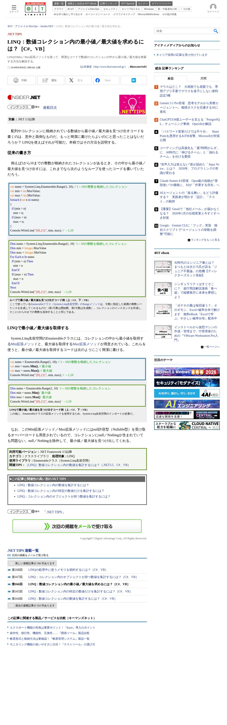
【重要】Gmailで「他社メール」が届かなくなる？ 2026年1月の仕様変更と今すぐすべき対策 (190, 213)
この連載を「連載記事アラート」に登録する (77, 526)
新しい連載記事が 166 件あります (35, 563)
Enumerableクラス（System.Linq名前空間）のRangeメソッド (65, 304)
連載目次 (50, 107)
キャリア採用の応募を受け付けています (182, 54)
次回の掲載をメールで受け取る (30, 555)
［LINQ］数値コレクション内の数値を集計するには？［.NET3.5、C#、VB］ (77, 465)
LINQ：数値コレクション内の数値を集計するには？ (53, 485)
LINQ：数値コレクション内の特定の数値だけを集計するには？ (61, 490)
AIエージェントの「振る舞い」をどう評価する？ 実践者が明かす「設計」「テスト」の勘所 (189, 197)
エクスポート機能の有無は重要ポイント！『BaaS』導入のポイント (52, 627)
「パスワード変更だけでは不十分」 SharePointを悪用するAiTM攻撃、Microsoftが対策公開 (190, 136)
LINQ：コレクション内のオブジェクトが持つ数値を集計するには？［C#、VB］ (83, 577)
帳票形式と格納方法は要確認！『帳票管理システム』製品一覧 (50, 638)
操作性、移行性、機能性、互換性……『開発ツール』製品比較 (50, 633)
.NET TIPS (54, 512)
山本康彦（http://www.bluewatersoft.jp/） (104, 66)
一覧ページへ (212, 346)
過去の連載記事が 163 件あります (35, 605)
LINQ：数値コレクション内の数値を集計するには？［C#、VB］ (72, 598)
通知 (53, 80)
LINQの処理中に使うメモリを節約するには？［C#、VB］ (68, 569)
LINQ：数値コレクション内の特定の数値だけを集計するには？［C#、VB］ (80, 591)
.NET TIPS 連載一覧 (23, 550)
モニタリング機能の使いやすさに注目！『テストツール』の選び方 (52, 644)
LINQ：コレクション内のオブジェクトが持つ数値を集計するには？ (64, 496)
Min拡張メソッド (24, 344)
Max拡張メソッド (86, 344)
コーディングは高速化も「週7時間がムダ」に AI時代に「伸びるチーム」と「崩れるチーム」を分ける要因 (190, 152)
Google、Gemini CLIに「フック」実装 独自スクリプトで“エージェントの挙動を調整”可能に (188, 230)
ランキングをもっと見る (205, 239)
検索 (216, 31)
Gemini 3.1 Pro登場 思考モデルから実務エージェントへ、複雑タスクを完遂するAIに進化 (189, 108)
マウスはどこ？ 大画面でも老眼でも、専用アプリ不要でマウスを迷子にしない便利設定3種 (189, 91)
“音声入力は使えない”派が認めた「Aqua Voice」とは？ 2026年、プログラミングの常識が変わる (189, 169)
